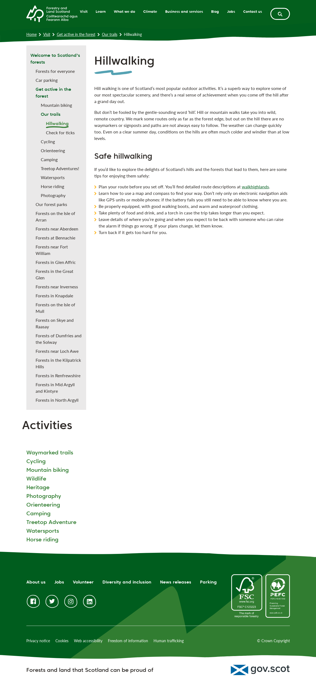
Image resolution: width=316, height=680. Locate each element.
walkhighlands (255, 186)
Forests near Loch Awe (57, 351)
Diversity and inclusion (126, 582)
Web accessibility (88, 640)
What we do (124, 11)
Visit (83, 11)
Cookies (61, 640)
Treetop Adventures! (60, 168)
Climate (150, 11)
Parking (208, 582)
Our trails (109, 34)
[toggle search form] (280, 14)
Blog (215, 11)
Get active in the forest (76, 34)
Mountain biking (56, 105)
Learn (101, 11)
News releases (175, 582)
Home (31, 34)
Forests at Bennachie (55, 237)
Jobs (231, 11)
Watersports (53, 177)
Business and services (184, 11)
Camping (49, 159)
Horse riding (52, 186)
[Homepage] (51, 13)
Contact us (252, 11)
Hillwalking (57, 123)
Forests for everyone (55, 71)
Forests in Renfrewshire (58, 375)
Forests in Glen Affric (56, 262)
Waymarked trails (49, 452)
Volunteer (83, 582)
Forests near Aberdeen (57, 228)
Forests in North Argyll (57, 400)
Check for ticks (60, 132)
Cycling (48, 141)
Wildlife (36, 478)
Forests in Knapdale (54, 295)
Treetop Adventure (51, 522)
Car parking (47, 80)
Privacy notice (38, 640)
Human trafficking (169, 640)
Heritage (37, 487)
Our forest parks (51, 204)
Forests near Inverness (57, 286)
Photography (53, 195)
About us (36, 582)
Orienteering (53, 150)
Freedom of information (128, 640)
